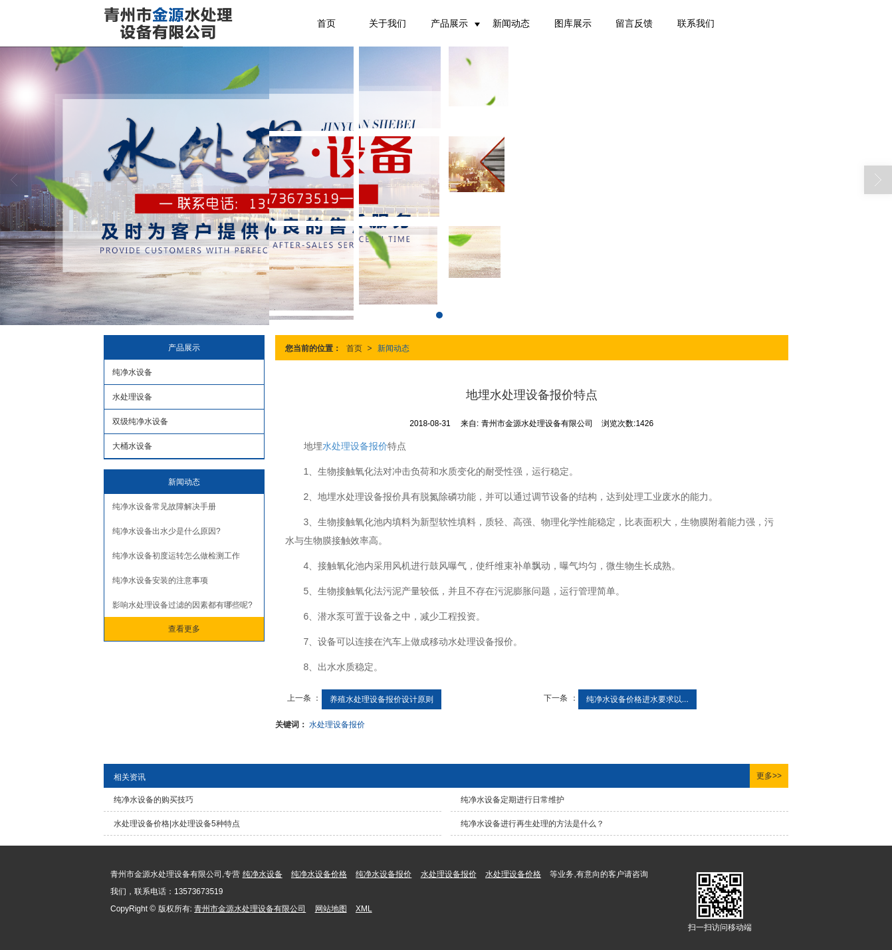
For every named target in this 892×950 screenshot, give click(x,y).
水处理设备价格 (513, 874)
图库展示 (573, 23)
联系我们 (696, 23)
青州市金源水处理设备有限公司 (250, 908)
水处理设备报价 (355, 446)
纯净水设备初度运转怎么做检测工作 (176, 555)
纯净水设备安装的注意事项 (160, 580)
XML (364, 908)
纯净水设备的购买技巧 (153, 799)
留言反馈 (634, 23)
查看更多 (184, 629)
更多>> (769, 775)
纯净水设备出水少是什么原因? (166, 531)
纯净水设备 (132, 372)
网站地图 (331, 908)
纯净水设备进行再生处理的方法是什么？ (532, 823)
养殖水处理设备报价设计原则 (381, 699)
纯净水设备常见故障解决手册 (164, 506)
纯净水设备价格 (319, 874)
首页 (326, 23)
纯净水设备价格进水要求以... (637, 699)
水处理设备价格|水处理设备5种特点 (177, 823)
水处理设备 (132, 397)
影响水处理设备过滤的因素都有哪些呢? (182, 605)
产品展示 (449, 23)
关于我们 (387, 23)
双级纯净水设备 (140, 421)
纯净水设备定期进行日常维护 (512, 799)
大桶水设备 (132, 446)
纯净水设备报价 (383, 874)
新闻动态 (511, 23)
